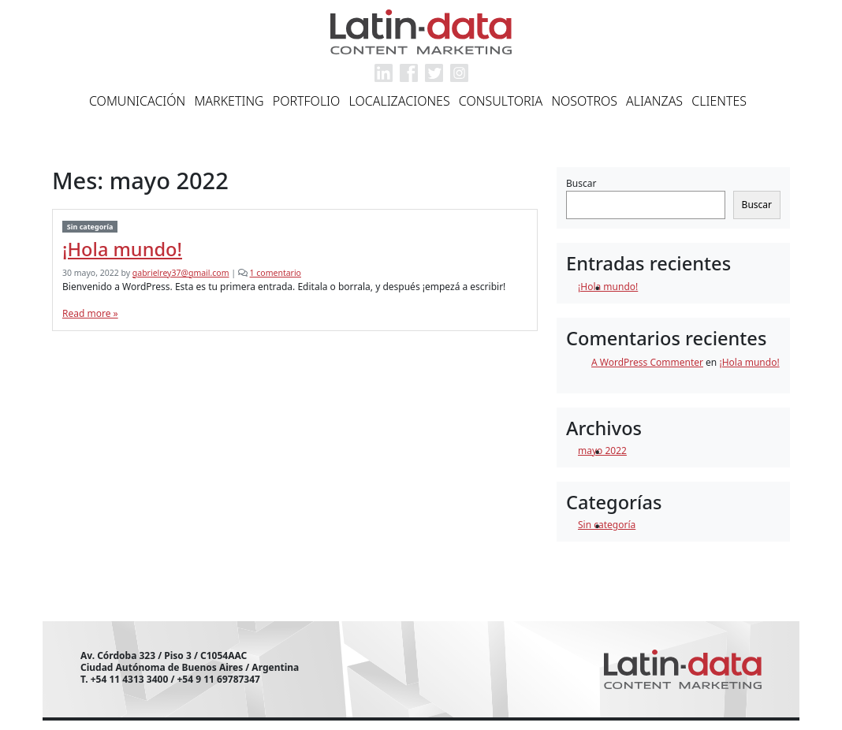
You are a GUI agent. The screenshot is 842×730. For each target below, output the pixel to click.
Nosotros (584, 101)
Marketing (228, 101)
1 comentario (275, 272)
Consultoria (501, 101)
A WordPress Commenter (647, 362)
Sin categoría (90, 227)
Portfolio (307, 101)
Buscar (581, 183)
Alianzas (654, 101)
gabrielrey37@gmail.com (180, 272)
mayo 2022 (602, 450)
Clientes (719, 101)
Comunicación (137, 101)
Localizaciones (399, 101)
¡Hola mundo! (122, 249)
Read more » (90, 313)
